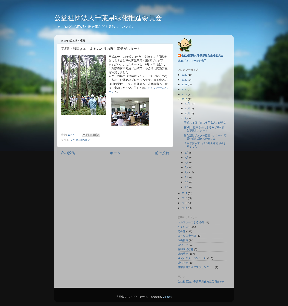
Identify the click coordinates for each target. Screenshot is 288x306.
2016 (185, 198)
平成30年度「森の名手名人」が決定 (205, 122)
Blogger (167, 296)
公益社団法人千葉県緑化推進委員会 (108, 18)
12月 (188, 103)
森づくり (183, 244)
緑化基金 (183, 262)
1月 (187, 187)
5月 (187, 167)
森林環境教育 (185, 249)
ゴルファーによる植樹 (191, 222)
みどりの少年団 (187, 235)
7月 (187, 157)
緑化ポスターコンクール (192, 258)
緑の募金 (84, 140)
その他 (74, 140)
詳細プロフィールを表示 (192, 60)
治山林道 (183, 240)
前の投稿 (162, 153)
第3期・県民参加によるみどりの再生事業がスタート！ (204, 129)
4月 (187, 172)
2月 (187, 182)
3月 (187, 177)
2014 (185, 208)
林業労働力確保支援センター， (196, 267)
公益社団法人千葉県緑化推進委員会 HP (201, 281)
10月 (188, 113)
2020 (185, 89)
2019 (185, 94)
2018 (185, 99)
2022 (185, 79)
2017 (185, 193)
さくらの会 (184, 226)
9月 (187, 118)
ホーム (115, 153)
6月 (187, 162)
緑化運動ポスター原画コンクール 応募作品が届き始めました (205, 137)
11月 (188, 108)
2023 (185, 74)
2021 (185, 84)
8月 (187, 152)
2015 (185, 203)
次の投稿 (68, 153)
